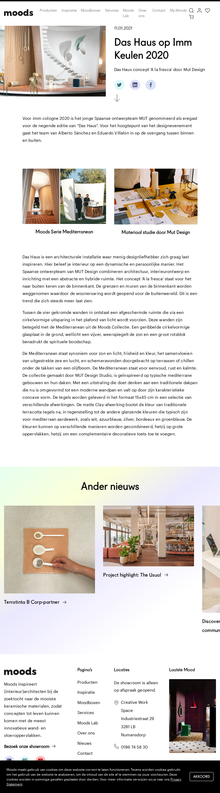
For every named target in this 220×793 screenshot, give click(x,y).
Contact (159, 10)
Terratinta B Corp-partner (35, 602)
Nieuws (84, 743)
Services (112, 10)
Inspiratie (69, 10)
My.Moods (178, 10)
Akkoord (201, 777)
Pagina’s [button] (84, 669)
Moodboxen (91, 10)
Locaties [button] (121, 669)
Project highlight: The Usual (135, 575)
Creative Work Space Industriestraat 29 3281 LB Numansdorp (137, 718)
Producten (48, 10)
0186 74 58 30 (134, 746)
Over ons (143, 13)
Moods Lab (128, 13)
